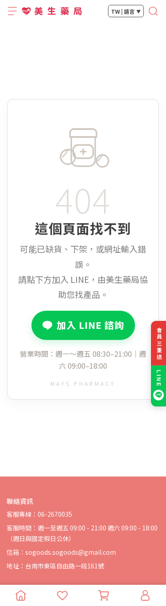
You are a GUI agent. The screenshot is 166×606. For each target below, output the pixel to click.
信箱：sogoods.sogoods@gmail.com (61, 552)
